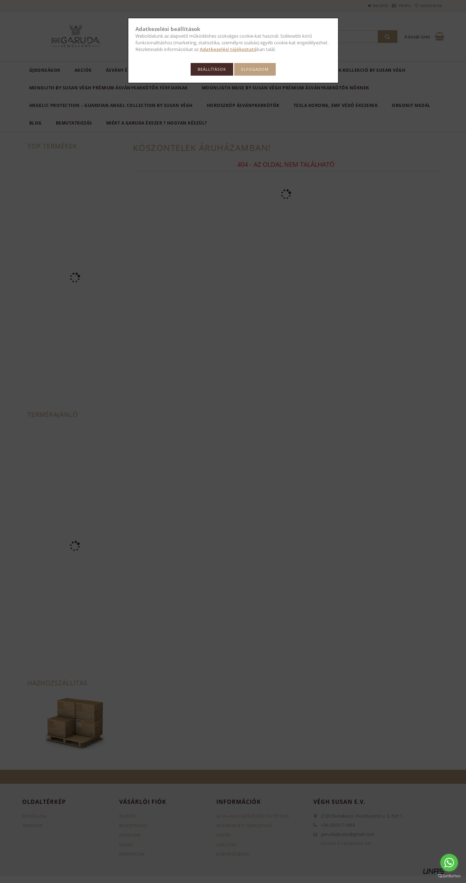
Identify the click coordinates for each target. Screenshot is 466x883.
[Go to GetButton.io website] (449, 876)
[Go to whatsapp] (449, 862)
